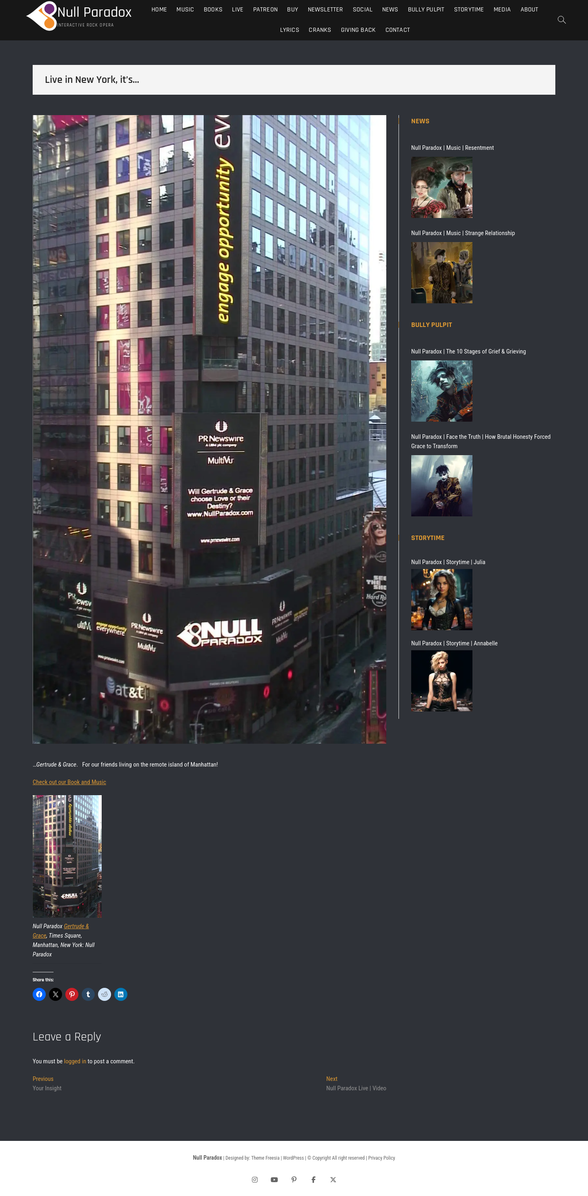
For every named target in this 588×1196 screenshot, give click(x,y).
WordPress (293, 1158)
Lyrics (289, 30)
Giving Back (358, 30)
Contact (397, 30)
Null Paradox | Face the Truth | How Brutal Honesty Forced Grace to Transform (480, 441)
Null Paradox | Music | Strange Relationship (463, 233)
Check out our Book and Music (69, 782)
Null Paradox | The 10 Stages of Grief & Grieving (468, 351)
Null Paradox (94, 13)
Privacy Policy (381, 1158)
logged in (75, 1061)
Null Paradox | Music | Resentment (452, 147)
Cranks (320, 30)
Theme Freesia (265, 1158)
